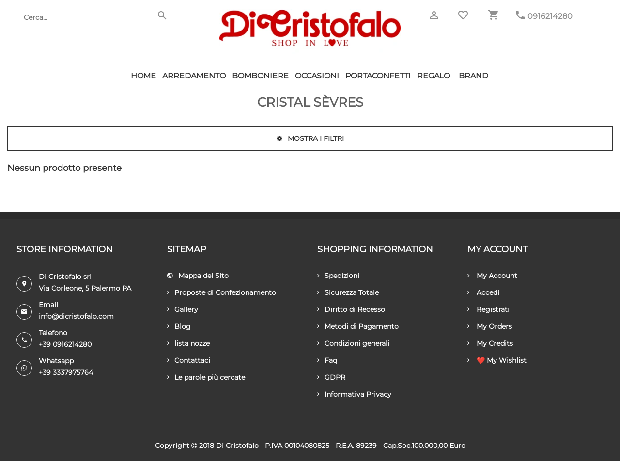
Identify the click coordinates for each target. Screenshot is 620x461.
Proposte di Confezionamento (221, 292)
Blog (179, 326)
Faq (327, 360)
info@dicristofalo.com (76, 316)
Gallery (182, 309)
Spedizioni (338, 275)
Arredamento (194, 75)
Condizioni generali (353, 343)
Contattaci (188, 360)
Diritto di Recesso (351, 309)
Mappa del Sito (198, 275)
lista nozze (188, 343)
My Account (492, 275)
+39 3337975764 (66, 372)
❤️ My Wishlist (497, 360)
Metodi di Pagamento (358, 326)
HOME (143, 75)
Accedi (483, 292)
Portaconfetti (378, 75)
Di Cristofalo (237, 445)
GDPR (331, 377)
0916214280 (550, 16)
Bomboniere (260, 75)
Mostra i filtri (310, 138)
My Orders (489, 326)
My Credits (490, 343)
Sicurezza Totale (348, 292)
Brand (473, 75)
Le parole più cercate (206, 377)
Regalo (433, 75)
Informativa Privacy (354, 394)
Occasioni (317, 75)
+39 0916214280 (65, 344)
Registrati (488, 309)
